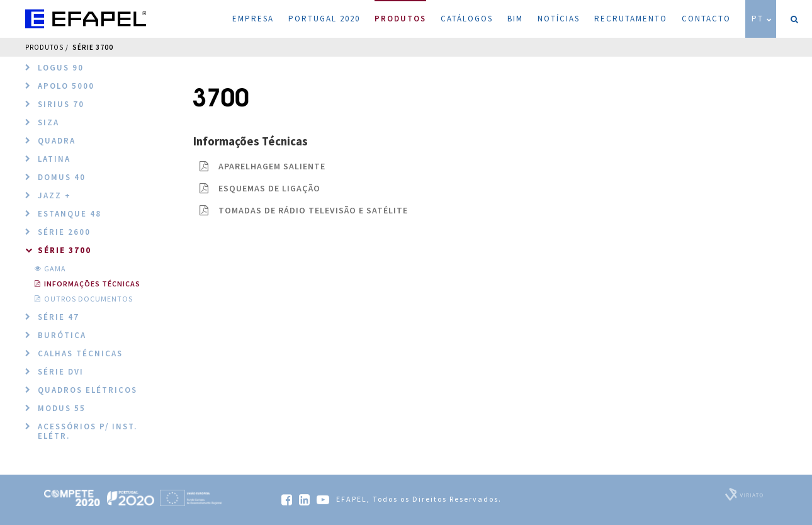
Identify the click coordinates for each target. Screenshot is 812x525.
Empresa (253, 18)
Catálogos (467, 18)
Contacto (706, 18)
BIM (515, 18)
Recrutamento (630, 18)
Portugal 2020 (324, 18)
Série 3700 (92, 47)
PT (762, 18)
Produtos (400, 12)
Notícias (559, 18)
